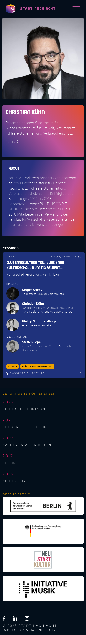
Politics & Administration (37, 366)
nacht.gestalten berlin (27, 445)
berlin (9, 463)
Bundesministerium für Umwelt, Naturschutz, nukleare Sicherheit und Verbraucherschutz (48, 309)
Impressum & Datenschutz (29, 630)
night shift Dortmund (25, 409)
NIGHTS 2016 (14, 481)
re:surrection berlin (25, 427)
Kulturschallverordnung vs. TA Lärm (34, 274)
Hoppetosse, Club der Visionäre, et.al (43, 294)
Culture (12, 366)
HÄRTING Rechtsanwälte (36, 325)
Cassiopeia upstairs (27, 373)
